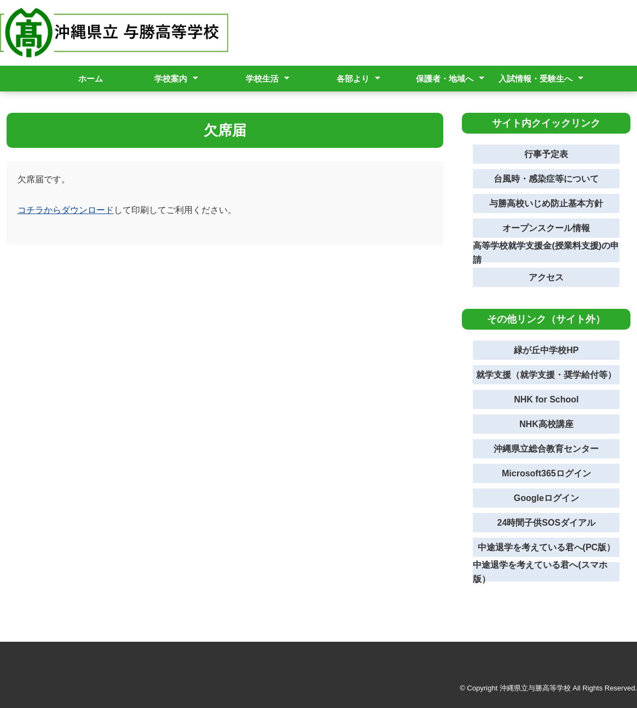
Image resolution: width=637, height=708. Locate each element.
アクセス (546, 277)
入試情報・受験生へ (535, 78)
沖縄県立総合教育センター (546, 448)
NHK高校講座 (546, 424)
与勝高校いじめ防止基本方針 (546, 203)
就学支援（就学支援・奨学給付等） (546, 374)
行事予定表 (546, 154)
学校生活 (262, 78)
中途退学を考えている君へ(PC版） (547, 547)
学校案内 (170, 78)
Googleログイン (546, 498)
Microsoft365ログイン (546, 473)
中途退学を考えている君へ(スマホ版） (540, 572)
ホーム (90, 78)
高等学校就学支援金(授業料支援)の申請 (546, 252)
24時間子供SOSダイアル (546, 522)
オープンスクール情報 (546, 228)
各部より (353, 78)
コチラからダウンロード (66, 210)
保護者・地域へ (444, 78)
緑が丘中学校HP (546, 350)
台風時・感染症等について (546, 178)
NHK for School (546, 399)
